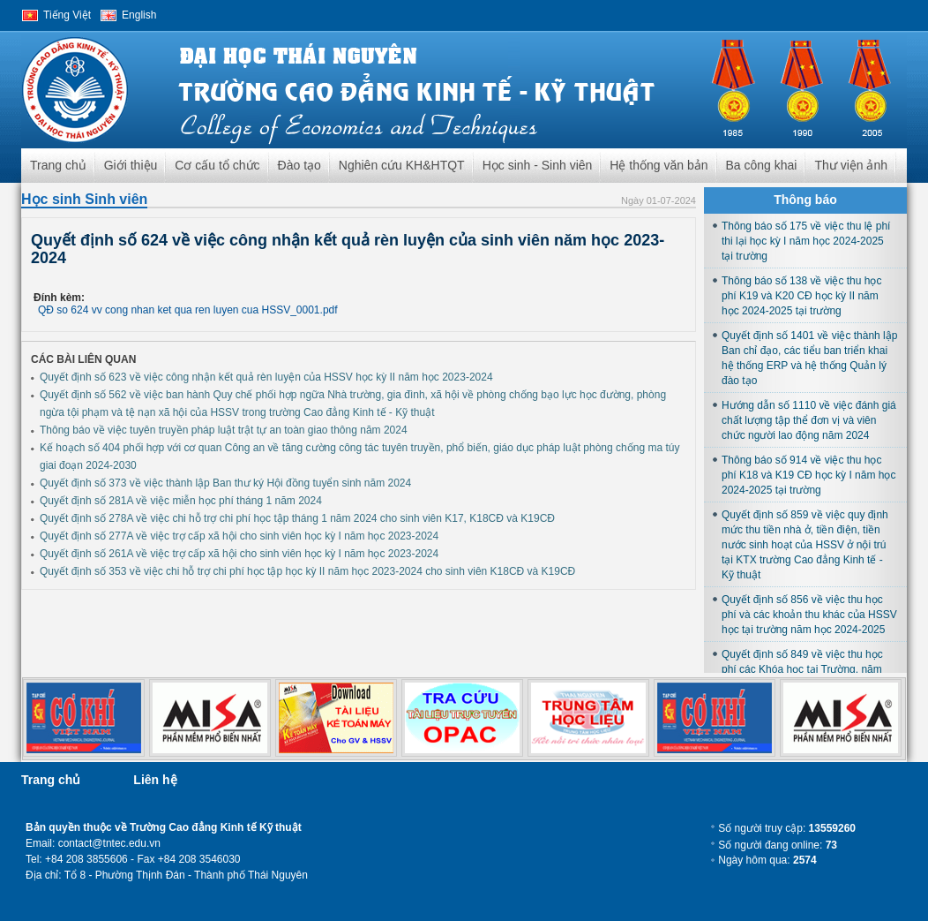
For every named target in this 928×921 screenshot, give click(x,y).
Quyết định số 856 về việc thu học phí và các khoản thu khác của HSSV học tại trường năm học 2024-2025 (809, 614)
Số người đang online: (777, 845)
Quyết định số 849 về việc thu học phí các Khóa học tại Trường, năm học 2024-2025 (802, 669)
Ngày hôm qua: (767, 860)
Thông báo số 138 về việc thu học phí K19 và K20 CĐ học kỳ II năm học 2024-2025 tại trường (801, 296)
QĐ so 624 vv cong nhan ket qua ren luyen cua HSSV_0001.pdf (188, 310)
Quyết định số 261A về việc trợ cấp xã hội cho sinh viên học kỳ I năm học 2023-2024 (239, 553)
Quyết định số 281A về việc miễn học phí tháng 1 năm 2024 (181, 500)
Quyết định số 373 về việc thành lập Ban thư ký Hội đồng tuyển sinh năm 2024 (225, 483)
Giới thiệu (131, 165)
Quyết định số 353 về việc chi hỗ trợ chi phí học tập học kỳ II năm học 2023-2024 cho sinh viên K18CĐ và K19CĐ (307, 571)
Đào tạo (299, 165)
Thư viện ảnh (850, 165)
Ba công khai (761, 165)
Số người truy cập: (787, 828)
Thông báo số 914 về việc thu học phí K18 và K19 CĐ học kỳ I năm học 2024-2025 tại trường (808, 475)
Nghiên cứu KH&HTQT (402, 165)
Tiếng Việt (67, 15)
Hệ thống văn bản (658, 165)
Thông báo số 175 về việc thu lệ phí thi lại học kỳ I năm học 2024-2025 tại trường (806, 241)
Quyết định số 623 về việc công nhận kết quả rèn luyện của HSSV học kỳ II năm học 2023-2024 (266, 377)
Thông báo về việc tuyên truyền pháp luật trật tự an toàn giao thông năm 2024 (224, 430)
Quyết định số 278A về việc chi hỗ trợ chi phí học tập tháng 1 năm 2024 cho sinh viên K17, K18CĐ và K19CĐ (297, 518)
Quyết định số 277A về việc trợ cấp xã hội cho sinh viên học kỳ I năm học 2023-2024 (239, 536)
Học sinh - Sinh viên (538, 165)
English (139, 15)
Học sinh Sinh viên (84, 199)
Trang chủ (58, 165)
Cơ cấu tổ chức (217, 165)
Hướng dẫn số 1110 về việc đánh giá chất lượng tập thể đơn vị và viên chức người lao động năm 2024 (809, 420)
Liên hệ (154, 780)
